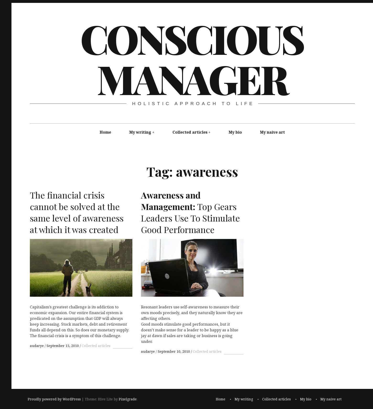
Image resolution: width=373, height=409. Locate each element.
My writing (140, 132)
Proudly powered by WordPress (54, 399)
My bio (235, 132)
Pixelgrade (128, 399)
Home (105, 132)
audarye (37, 345)
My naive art (272, 132)
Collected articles (190, 132)
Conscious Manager (191, 58)
